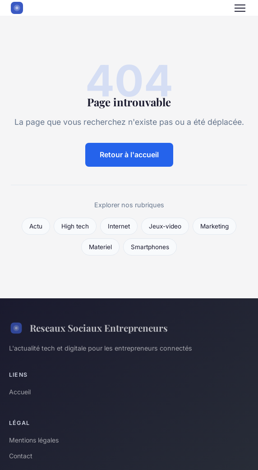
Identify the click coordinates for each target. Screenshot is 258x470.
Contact (20, 456)
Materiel (100, 247)
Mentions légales (34, 440)
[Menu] (240, 8)
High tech (75, 226)
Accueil (20, 392)
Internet (119, 226)
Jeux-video (165, 226)
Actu (35, 226)
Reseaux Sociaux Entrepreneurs (88, 328)
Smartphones (150, 247)
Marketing (214, 226)
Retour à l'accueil (129, 154)
